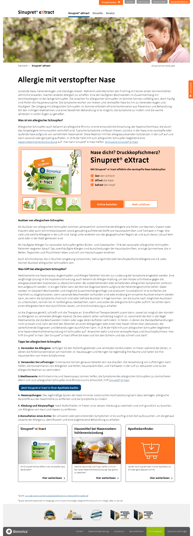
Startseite (23, 65)
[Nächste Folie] (77, 172)
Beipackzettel (159, 2)
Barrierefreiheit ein (179, 2)
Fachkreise (143, 2)
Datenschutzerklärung (98, 531)
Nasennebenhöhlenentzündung (37, 141)
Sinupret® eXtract (78, 13)
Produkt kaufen (109, 2)
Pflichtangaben (155, 531)
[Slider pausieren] (77, 153)
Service (110, 13)
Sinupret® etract (119, 380)
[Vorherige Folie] (25, 172)
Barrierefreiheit (136, 531)
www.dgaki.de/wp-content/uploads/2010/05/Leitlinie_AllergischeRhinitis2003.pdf (56, 496)
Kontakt (129, 2)
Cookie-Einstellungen (177, 531)
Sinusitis (98, 13)
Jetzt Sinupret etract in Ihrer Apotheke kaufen (49, 387)
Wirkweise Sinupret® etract (121, 141)
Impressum (119, 531)
